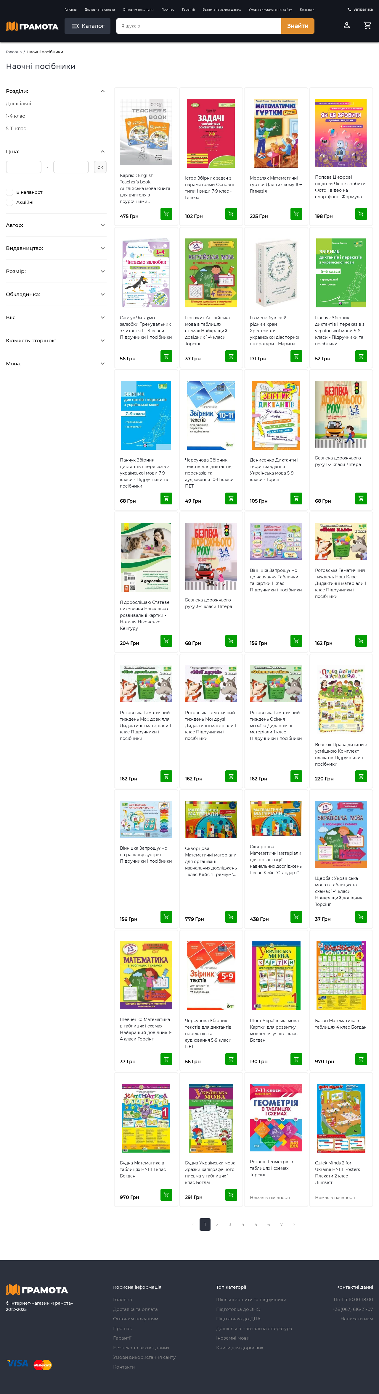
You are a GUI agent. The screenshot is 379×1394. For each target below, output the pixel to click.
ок (100, 167)
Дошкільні (18, 104)
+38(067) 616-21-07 (353, 1309)
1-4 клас (15, 116)
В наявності (25, 192)
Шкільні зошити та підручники (251, 1299)
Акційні (19, 202)
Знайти (298, 25)
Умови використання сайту (270, 10)
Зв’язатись (360, 9)
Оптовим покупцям (138, 10)
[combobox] (198, 26)
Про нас (167, 10)
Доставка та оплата (100, 10)
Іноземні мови (233, 1338)
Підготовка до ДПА (238, 1319)
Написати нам (357, 1319)
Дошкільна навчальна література (254, 1328)
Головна (71, 10)
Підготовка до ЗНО (238, 1309)
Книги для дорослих (239, 1348)
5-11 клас (16, 128)
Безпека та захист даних (222, 10)
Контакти (307, 10)
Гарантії (188, 10)
